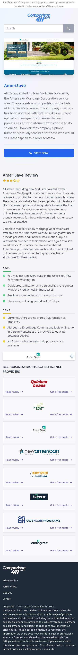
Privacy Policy (10, 580)
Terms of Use (10, 586)
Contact (7, 598)
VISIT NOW (38, 153)
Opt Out (7, 592)
